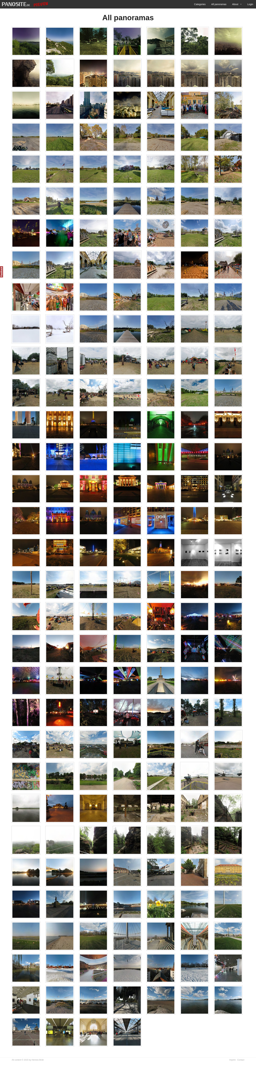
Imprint (232, 1060)
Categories (200, 4)
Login (250, 4)
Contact (240, 1060)
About (235, 4)
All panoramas (218, 4)
